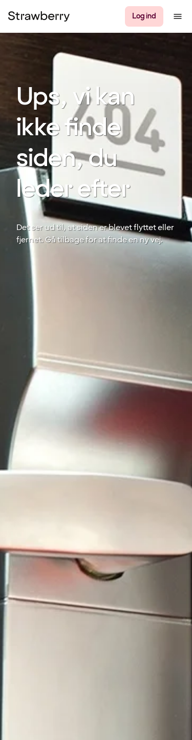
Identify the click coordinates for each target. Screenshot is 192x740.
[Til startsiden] (39, 16)
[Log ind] (144, 16)
